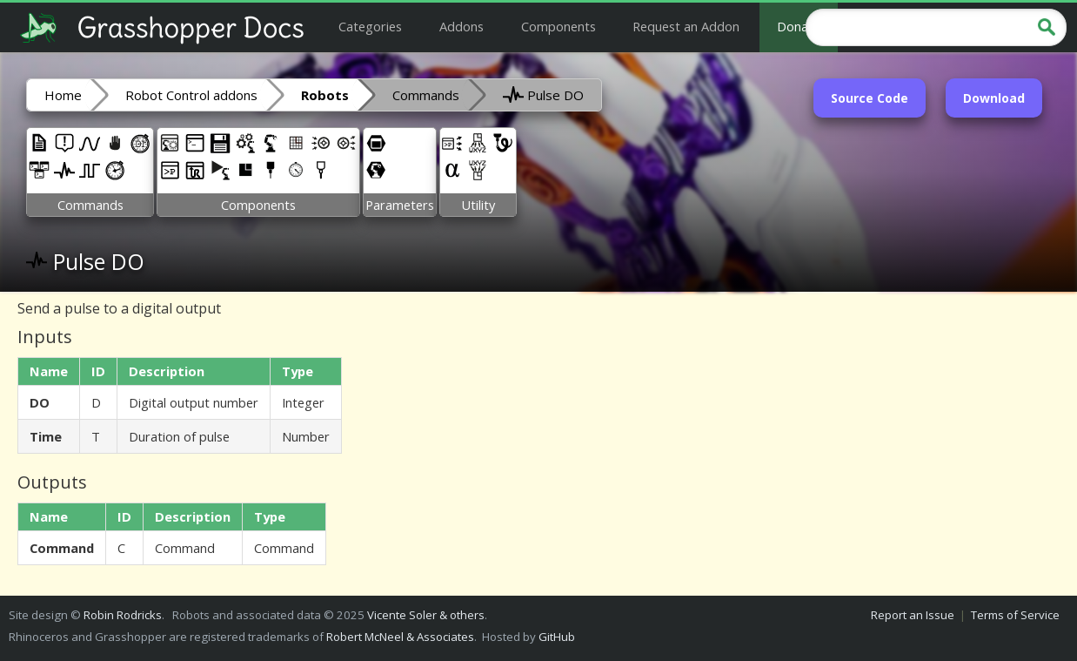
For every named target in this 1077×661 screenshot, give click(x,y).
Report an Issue (912, 615)
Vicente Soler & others (426, 615)
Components (558, 26)
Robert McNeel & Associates (400, 636)
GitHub (556, 636)
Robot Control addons (191, 95)
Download (994, 98)
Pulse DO (543, 94)
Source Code (869, 98)
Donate (798, 26)
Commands (425, 95)
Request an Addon (685, 26)
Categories (370, 26)
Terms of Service (1015, 615)
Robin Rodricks (123, 615)
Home (63, 95)
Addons (461, 26)
